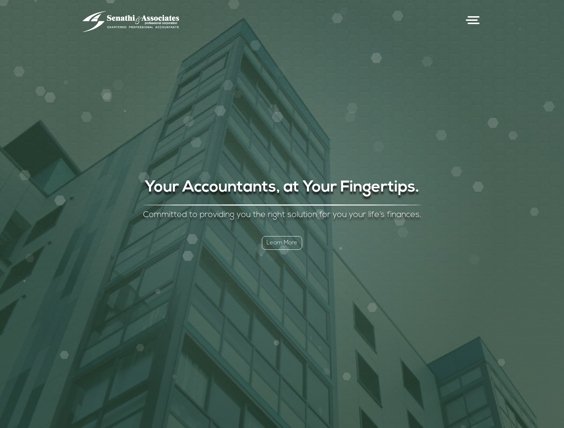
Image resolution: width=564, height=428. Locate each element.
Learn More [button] (282, 243)
